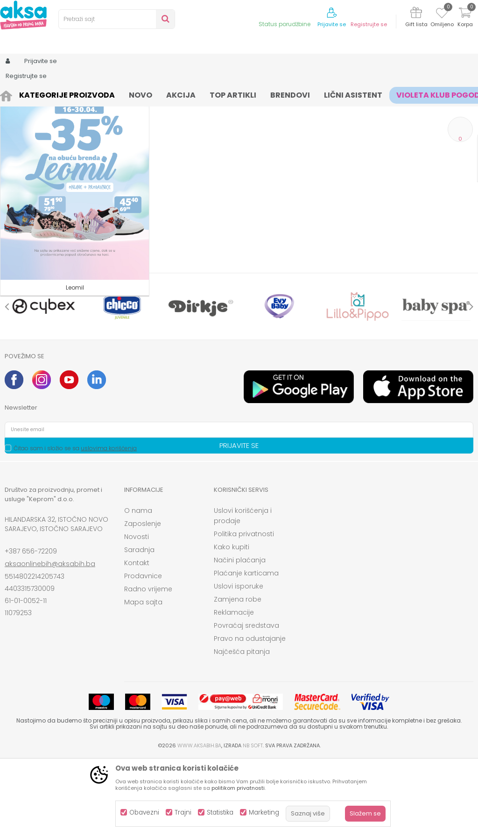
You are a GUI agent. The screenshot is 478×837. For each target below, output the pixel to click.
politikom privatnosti (238, 788)
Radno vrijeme (148, 666)
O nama (138, 587)
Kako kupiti (231, 624)
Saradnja (139, 626)
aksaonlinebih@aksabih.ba (50, 640)
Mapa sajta (143, 679)
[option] (44, 383)
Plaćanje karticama (246, 650)
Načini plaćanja (240, 637)
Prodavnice (143, 653)
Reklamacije (234, 689)
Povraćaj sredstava (246, 702)
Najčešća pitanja (242, 728)
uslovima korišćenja (109, 525)
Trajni (183, 812)
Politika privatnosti (244, 611)
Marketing (264, 812)
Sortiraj (358, 110)
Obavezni (144, 812)
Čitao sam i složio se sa (75, 525)
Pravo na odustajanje (250, 715)
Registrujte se (369, 24)
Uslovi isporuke (238, 663)
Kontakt (136, 640)
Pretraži (57, 302)
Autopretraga (316, 110)
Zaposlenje (142, 600)
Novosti (136, 613)
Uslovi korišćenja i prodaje (243, 593)
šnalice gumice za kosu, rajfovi (195, 95)
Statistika (220, 812)
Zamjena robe (237, 676)
